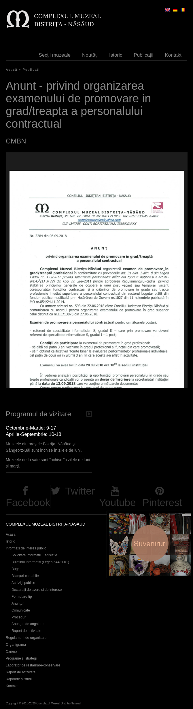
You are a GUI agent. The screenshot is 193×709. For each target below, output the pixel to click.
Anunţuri (18, 603)
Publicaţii (143, 55)
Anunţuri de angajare (27, 624)
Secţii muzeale (55, 55)
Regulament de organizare (26, 638)
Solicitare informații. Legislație (34, 555)
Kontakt (173, 55)
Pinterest (162, 502)
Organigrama (16, 645)
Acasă (12, 69)
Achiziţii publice (23, 583)
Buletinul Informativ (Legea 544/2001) (40, 562)
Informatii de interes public (26, 548)
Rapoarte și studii (19, 679)
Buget (16, 569)
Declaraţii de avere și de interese (37, 590)
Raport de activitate (26, 631)
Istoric (115, 55)
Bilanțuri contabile (25, 576)
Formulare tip (22, 597)
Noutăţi (90, 55)
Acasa (10, 534)
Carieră (11, 651)
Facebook (28, 502)
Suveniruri (150, 544)
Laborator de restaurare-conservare (33, 665)
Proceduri (19, 617)
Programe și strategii (21, 658)
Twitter (80, 491)
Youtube (117, 502)
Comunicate (21, 610)
